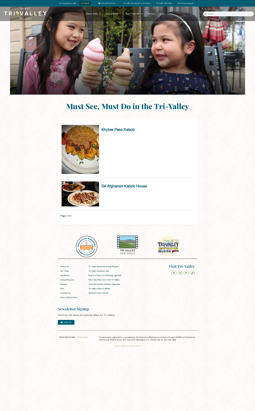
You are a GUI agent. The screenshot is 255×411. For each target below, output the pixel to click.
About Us (64, 266)
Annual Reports (67, 279)
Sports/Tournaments (186, 3)
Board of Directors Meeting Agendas (105, 275)
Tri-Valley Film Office (164, 3)
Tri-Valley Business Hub (99, 271)
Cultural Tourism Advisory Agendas (104, 284)
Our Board (64, 275)
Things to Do (93, 14)
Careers (63, 284)
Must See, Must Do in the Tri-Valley (104, 279)
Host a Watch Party (69, 297)
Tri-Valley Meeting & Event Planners (137, 3)
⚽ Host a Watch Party (107, 3)
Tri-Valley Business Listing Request (104, 266)
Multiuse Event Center (98, 293)
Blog (162, 14)
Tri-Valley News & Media (99, 288)
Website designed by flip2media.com (128, 346)
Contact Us (65, 293)
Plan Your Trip (134, 14)
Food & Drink (113, 14)
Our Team (64, 271)
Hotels (151, 14)
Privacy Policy (82, 337)
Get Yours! (85, 3)
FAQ (62, 288)
